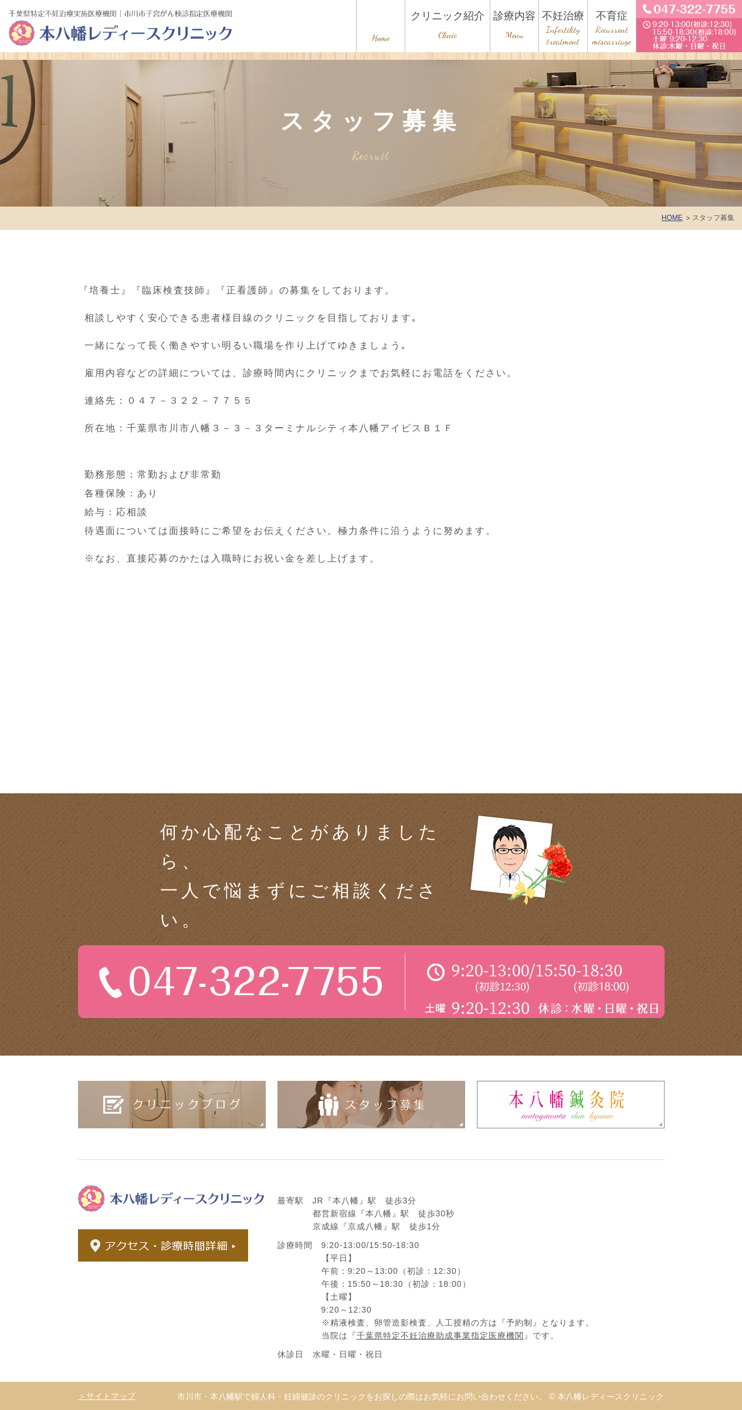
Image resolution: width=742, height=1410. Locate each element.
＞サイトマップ (106, 1396)
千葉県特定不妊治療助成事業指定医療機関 (440, 1335)
